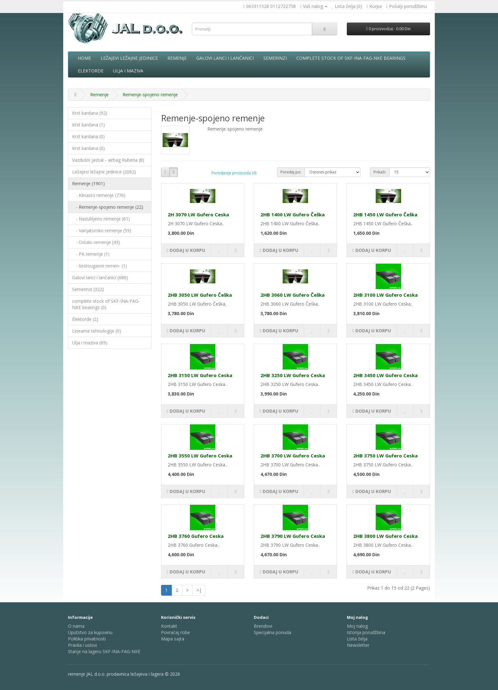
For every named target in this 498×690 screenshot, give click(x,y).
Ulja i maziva (128, 71)
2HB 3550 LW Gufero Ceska (200, 455)
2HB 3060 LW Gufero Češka (292, 295)
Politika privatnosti (87, 639)
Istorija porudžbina (366, 632)
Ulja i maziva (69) (89, 343)
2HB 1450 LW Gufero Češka (385, 214)
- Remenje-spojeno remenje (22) (107, 207)
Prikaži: (380, 172)
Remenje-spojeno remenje (150, 94)
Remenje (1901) (88, 183)
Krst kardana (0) (88, 136)
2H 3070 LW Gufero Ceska (198, 214)
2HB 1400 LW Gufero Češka (292, 214)
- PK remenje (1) (91, 254)
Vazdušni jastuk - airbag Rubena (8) (108, 160)
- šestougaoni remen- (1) (99, 266)
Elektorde (91, 71)
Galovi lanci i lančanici (225, 58)
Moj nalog (357, 626)
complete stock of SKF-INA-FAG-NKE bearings (351, 58)
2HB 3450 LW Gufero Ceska (385, 375)
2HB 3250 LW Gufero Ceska (292, 375)
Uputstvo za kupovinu (90, 632)
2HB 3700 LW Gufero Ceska (292, 455)
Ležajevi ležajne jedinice (129, 58)
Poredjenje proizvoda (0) (234, 173)
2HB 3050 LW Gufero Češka (200, 295)
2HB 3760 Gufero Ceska (196, 536)
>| (199, 590)
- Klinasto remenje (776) (98, 195)
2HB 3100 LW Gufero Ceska (385, 295)
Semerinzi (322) (88, 289)
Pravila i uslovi (82, 645)
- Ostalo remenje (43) (96, 242)
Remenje (177, 58)
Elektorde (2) (85, 319)
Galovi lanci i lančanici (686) (100, 277)
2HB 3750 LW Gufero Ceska (385, 455)
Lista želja (357, 639)
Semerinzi (275, 58)
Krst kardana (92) (89, 113)
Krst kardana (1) (88, 125)
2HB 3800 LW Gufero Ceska (385, 536)
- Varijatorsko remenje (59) (101, 230)
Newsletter (358, 645)
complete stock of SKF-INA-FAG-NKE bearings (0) (106, 304)
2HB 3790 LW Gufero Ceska (292, 536)
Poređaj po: (290, 172)
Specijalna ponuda (272, 632)
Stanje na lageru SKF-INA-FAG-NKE (104, 651)
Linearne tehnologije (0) (96, 331)
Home (84, 58)
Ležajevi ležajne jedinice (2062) (104, 172)
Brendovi (263, 626)
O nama (76, 626)
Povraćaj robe (175, 632)
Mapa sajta (172, 639)
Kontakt (169, 626)
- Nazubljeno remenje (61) (101, 219)
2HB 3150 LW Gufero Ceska (200, 375)
